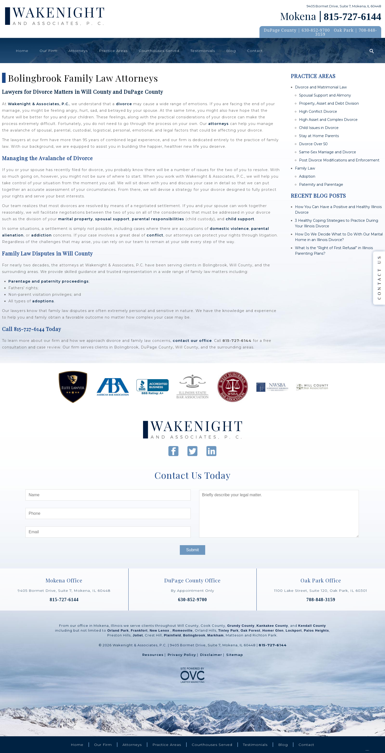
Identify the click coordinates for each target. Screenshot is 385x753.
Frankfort (139, 630)
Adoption (307, 176)
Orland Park (118, 630)
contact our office (192, 340)
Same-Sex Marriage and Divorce (327, 152)
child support (240, 219)
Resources (153, 655)
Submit (192, 550)
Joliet (138, 635)
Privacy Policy (182, 655)
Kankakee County (272, 626)
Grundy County (241, 626)
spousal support (112, 219)
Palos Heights (316, 630)
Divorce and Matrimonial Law (321, 87)
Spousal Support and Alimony (325, 95)
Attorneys (78, 50)
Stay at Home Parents (319, 136)
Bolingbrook (194, 635)
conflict (155, 235)
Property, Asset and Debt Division (329, 103)
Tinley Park (228, 630)
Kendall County (312, 626)
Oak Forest (250, 630)
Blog (231, 50)
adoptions (43, 301)
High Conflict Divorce (318, 111)
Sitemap (234, 655)
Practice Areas (113, 50)
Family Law (305, 168)
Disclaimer (211, 655)
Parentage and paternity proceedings (48, 281)
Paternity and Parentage (321, 184)
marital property (75, 219)
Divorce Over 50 (313, 144)
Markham (215, 635)
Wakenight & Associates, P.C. (38, 104)
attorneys (218, 123)
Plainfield (172, 635)
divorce (124, 104)
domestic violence (229, 228)
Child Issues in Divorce (319, 127)
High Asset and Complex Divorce (328, 119)
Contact (255, 50)
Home (22, 50)
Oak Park (344, 30)
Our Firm (48, 50)
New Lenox (160, 630)
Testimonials (202, 50)
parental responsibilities (158, 219)
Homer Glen (273, 630)
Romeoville (182, 630)
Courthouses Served (159, 50)
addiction (41, 235)
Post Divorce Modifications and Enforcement (339, 160)
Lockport (294, 630)
